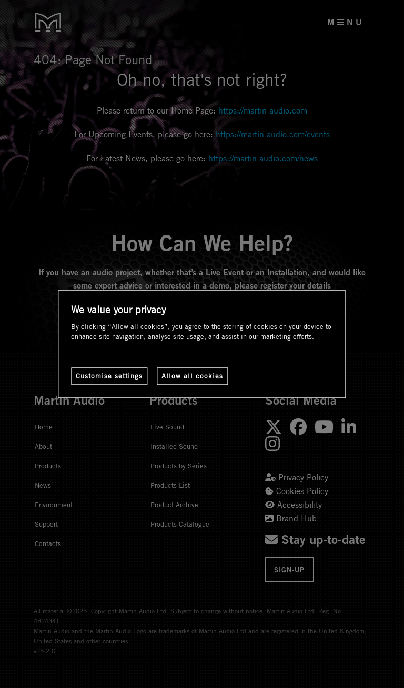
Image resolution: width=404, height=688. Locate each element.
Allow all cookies (192, 376)
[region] (202, 344)
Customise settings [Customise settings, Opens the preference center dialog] (109, 376)
